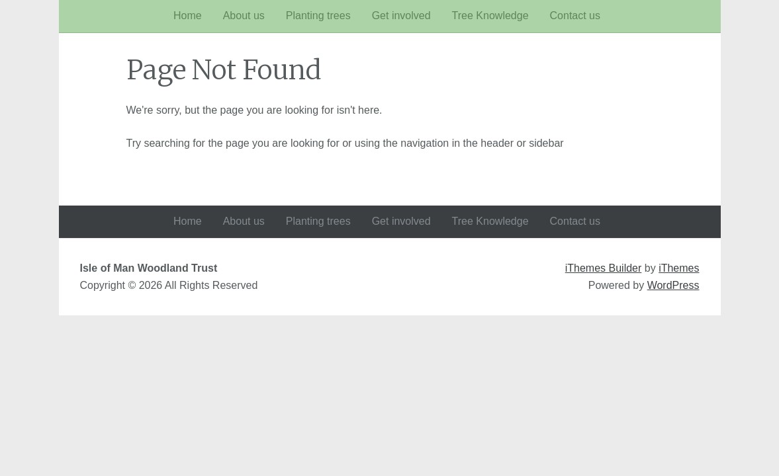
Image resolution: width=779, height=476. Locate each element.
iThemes (679, 268)
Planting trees (318, 15)
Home (187, 15)
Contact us (575, 15)
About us (244, 15)
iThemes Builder (603, 268)
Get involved (401, 15)
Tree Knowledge (490, 15)
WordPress (673, 285)
